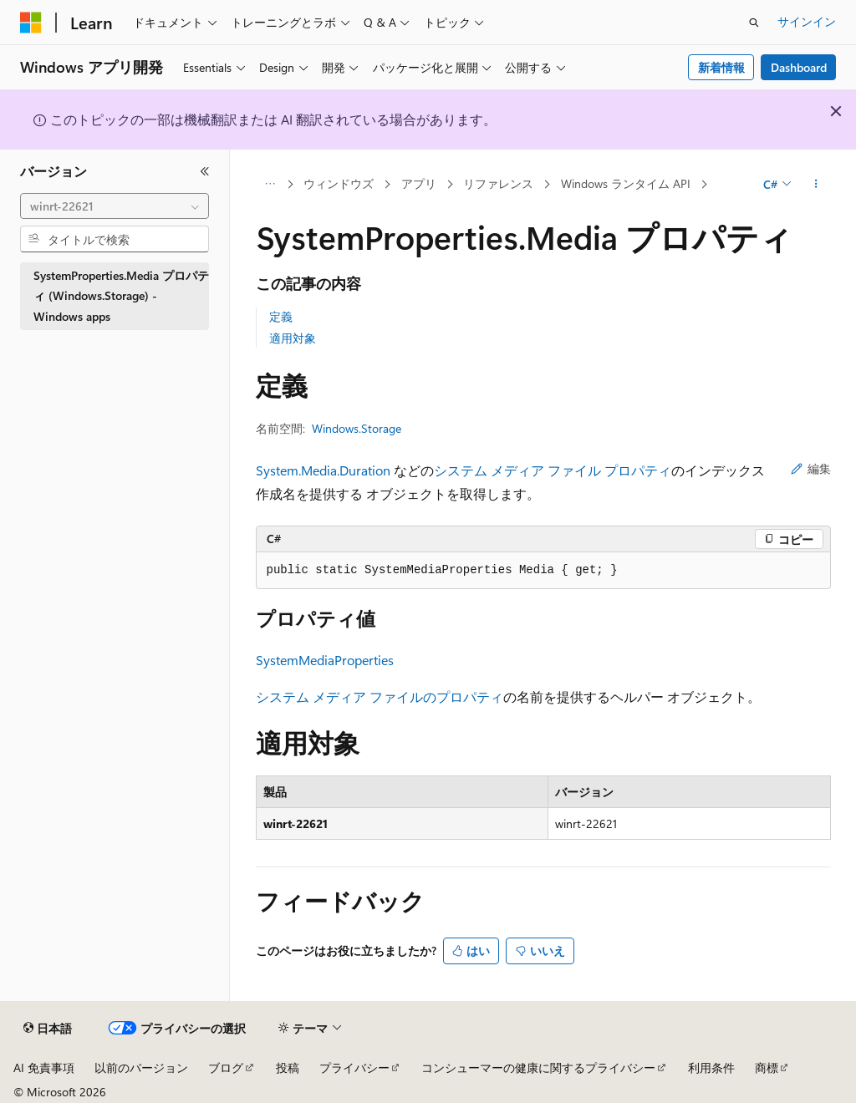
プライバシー (354, 1067)
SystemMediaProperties (325, 659)
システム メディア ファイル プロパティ (552, 470)
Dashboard (799, 67)
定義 (281, 316)
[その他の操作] (815, 184)
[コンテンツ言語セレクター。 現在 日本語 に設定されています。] (47, 1028)
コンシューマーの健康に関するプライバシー (538, 1067)
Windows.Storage (356, 428)
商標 (766, 1067)
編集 (811, 468)
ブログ (225, 1067)
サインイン (806, 21)
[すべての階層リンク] (270, 184)
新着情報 (721, 67)
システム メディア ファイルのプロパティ (379, 696)
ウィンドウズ (338, 183)
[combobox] (114, 206)
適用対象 (292, 338)
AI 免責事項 (43, 1067)
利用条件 (711, 1067)
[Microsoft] (31, 22)
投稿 (287, 1067)
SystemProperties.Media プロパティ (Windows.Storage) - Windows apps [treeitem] (121, 295)
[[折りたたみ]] (204, 171)
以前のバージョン (141, 1067)
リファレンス (498, 183)
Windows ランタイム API (625, 183)
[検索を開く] (754, 23)
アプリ (418, 183)
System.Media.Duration (323, 470)
